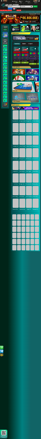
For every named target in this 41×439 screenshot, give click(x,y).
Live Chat (20, 2)
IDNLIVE (12, 11)
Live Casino (25, 11)
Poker (18, 11)
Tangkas (30, 11)
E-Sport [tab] (30, 43)
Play (17, 62)
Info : (3, 14)
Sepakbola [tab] (16, 43)
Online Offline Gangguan (5, 104)
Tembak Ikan (34, 11)
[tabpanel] (26, 56)
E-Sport (6, 11)
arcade (15, 11)
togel (21, 11)
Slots (9, 11)
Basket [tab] (24, 43)
